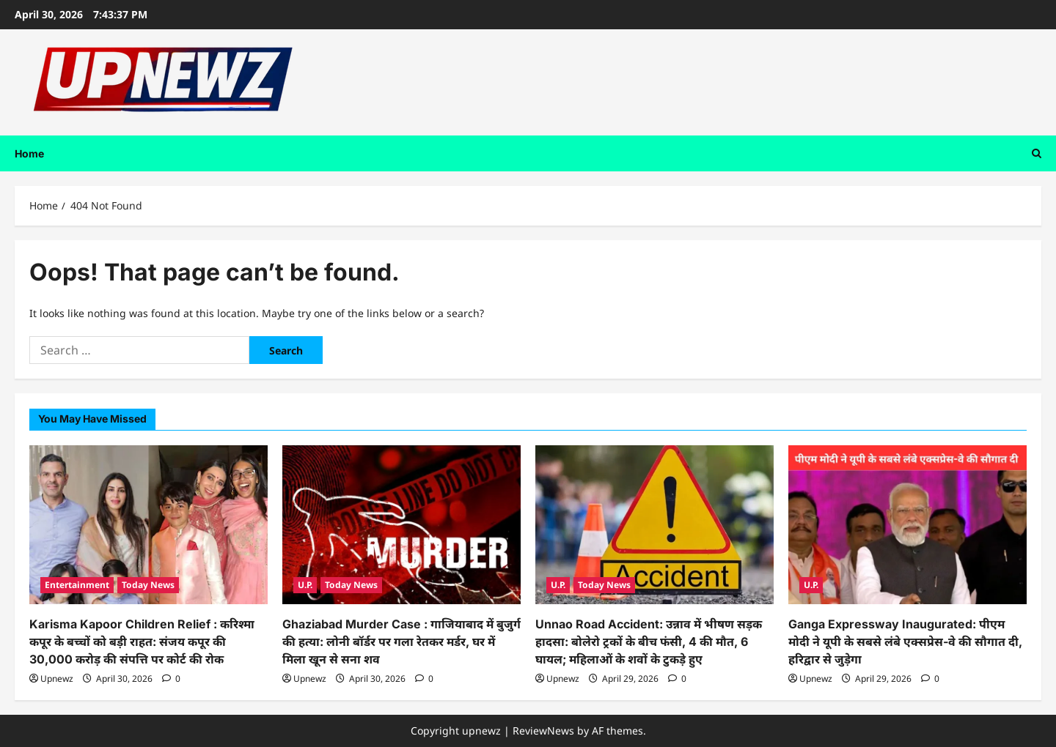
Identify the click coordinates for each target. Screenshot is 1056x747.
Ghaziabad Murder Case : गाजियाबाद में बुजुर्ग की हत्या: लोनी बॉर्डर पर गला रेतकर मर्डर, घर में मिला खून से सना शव (401, 641)
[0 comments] (171, 678)
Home (29, 153)
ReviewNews (543, 730)
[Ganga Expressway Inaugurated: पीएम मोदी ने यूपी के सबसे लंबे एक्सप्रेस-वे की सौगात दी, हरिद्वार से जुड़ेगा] (907, 524)
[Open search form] (1036, 153)
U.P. (305, 585)
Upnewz (56, 678)
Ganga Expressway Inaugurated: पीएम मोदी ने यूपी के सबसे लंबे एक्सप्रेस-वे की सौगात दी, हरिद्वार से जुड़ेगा (905, 641)
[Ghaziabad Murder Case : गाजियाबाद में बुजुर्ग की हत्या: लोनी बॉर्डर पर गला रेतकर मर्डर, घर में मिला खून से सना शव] (401, 524)
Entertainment (77, 585)
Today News (148, 585)
